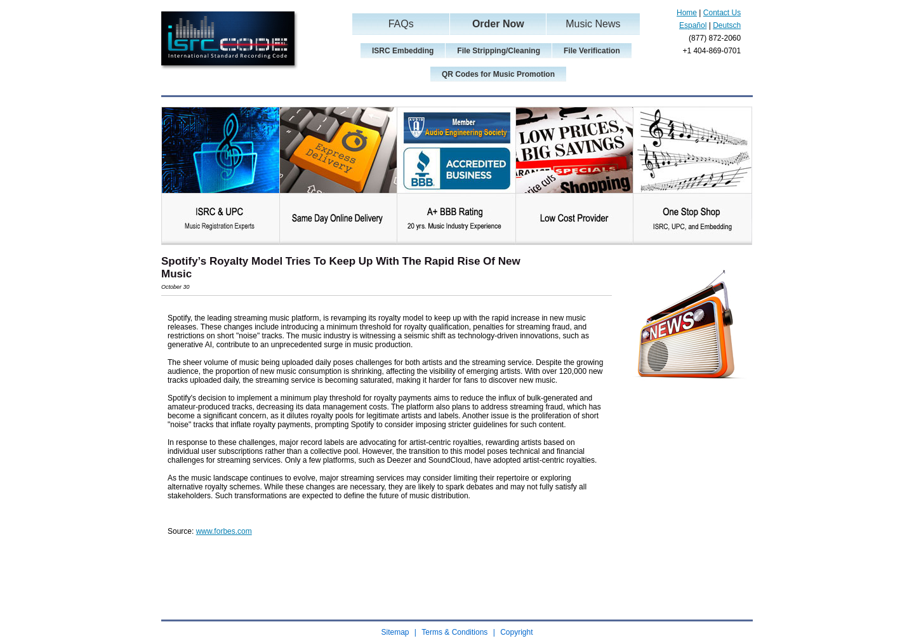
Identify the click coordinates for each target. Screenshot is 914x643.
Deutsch (727, 25)
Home (687, 12)
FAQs (401, 23)
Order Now (498, 23)
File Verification (592, 50)
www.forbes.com (224, 531)
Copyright (516, 632)
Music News (593, 23)
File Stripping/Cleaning (498, 50)
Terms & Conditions (454, 632)
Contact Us (722, 12)
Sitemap (395, 632)
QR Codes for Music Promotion (498, 74)
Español (692, 25)
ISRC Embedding (403, 50)
